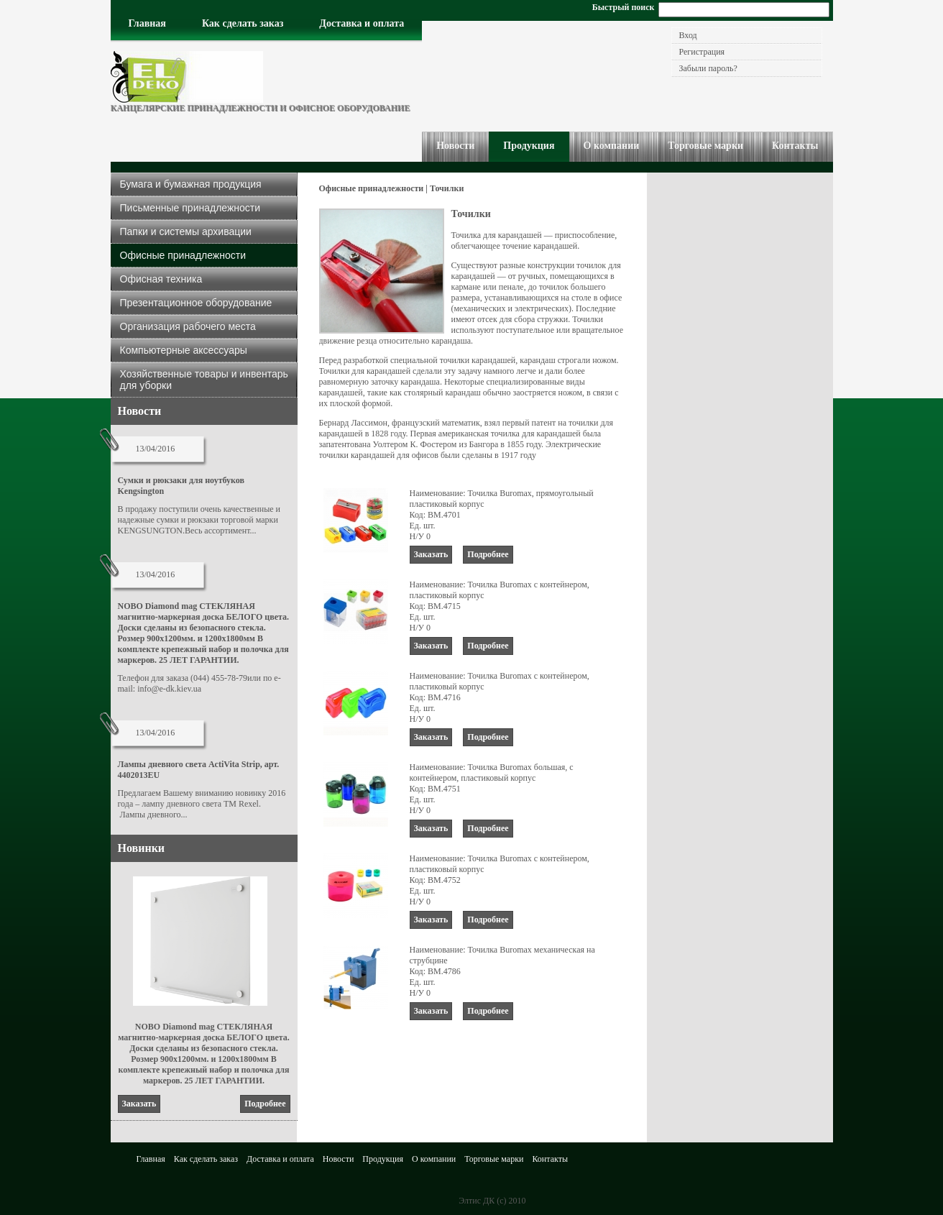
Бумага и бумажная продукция (191, 184)
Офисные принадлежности (183, 255)
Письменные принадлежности (190, 208)
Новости (140, 411)
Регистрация (702, 52)
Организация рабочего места (188, 326)
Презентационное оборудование (196, 302)
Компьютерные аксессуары (183, 350)
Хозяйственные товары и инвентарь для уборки (204, 379)
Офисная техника (161, 279)
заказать (139, 1104)
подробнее (264, 1104)
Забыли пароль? (708, 68)
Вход (688, 35)
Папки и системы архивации (186, 231)
